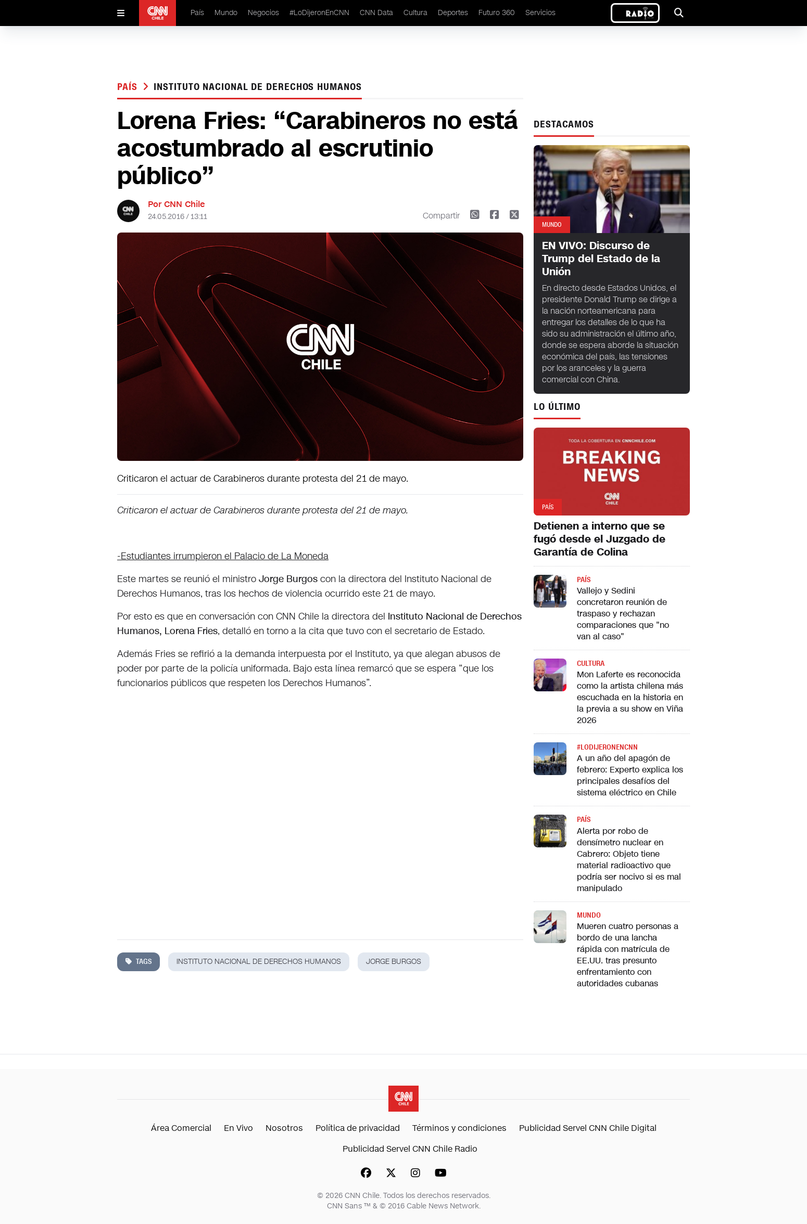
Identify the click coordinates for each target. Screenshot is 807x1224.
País (197, 13)
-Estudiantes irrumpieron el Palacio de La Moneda (223, 556)
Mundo (226, 13)
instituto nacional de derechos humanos (257, 87)
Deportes (453, 13)
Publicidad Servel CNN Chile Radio (410, 1149)
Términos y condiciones (459, 1128)
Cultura (415, 13)
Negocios (263, 13)
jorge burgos (393, 962)
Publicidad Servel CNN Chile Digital (588, 1128)
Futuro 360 (496, 13)
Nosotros (284, 1128)
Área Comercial (181, 1128)
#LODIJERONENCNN (607, 747)
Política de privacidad (358, 1128)
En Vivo (238, 1128)
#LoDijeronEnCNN (319, 13)
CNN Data (376, 13)
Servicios (540, 13)
